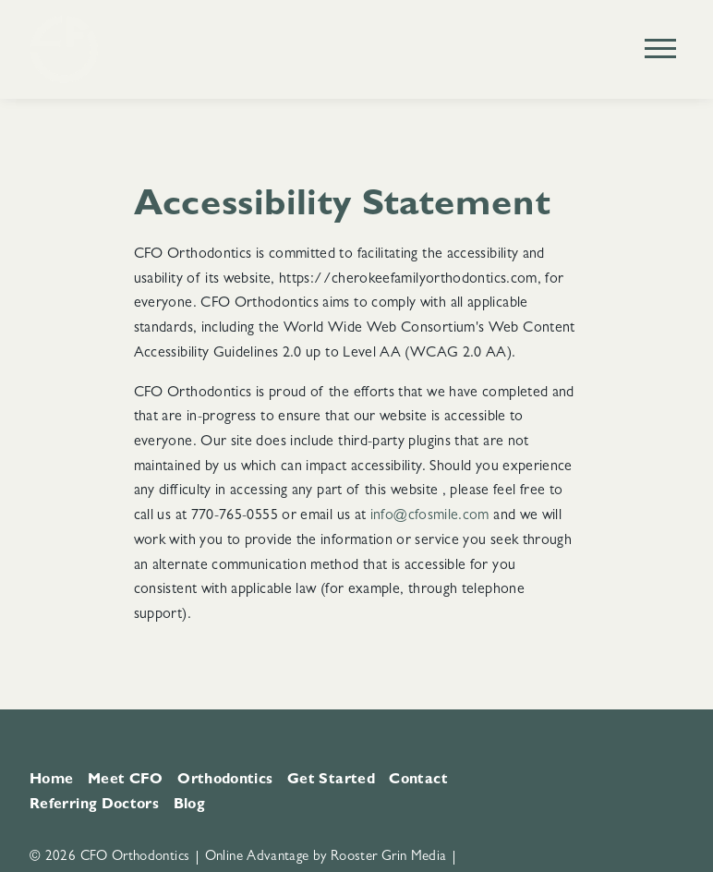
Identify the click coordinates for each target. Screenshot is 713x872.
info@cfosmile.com (431, 516)
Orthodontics (224, 780)
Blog (189, 805)
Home (51, 780)
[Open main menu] (660, 48)
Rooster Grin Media (388, 858)
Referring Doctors (94, 805)
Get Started (331, 780)
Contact (418, 780)
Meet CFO (125, 780)
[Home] (64, 49)
